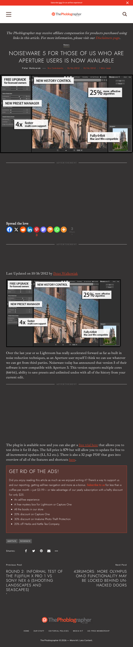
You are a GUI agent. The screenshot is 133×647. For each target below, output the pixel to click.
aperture (11, 541)
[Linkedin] (30, 230)
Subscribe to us (96, 485)
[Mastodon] (43, 230)
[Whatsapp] (57, 230)
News (66, 45)
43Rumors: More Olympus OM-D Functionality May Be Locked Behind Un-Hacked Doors (100, 578)
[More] (64, 230)
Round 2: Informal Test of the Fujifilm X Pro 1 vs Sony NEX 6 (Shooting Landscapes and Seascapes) (34, 581)
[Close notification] (127, 3)
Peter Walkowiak (31, 68)
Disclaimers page (107, 38)
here (60, 3)
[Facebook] (9, 230)
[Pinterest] (37, 232)
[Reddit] (23, 230)
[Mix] (50, 230)
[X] (16, 230)
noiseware (25, 541)
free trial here (88, 445)
